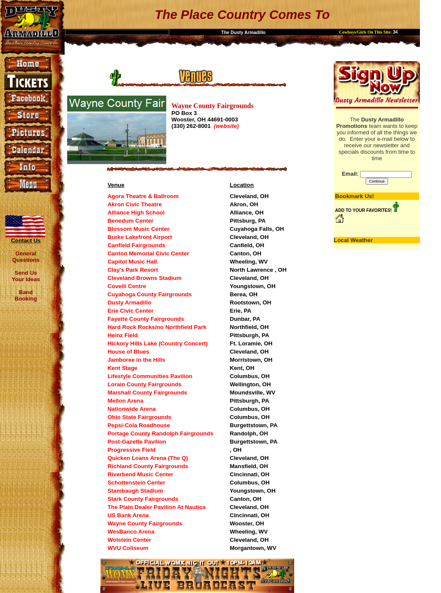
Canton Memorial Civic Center (148, 253)
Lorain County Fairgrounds (145, 384)
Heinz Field (123, 335)
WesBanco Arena (131, 531)
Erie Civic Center (131, 310)
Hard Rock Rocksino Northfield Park (157, 327)
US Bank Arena (128, 515)
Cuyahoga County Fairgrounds (150, 294)
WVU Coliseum (128, 548)
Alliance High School (136, 212)
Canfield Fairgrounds (136, 245)
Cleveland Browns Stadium (145, 278)
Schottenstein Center (136, 482)
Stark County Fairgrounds (143, 499)
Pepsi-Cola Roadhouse (139, 425)
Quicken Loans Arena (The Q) (148, 458)
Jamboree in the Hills (136, 360)
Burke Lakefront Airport (140, 237)
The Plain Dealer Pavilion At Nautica (157, 507)
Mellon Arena (125, 400)
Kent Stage (123, 368)
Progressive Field (131, 450)
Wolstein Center (129, 540)
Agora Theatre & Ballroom (143, 196)
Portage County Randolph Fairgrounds (161, 433)
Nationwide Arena (132, 409)
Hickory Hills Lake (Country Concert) (158, 343)
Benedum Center (131, 220)
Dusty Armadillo (130, 302)
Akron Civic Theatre (135, 204)
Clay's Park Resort (133, 270)
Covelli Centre (127, 286)
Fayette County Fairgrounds (146, 319)
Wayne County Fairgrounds (145, 523)
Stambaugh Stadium (135, 490)
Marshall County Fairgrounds (147, 392)
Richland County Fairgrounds (148, 466)
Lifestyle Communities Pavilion (150, 376)
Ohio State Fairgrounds (139, 417)
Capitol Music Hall (132, 261)
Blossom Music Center (139, 229)
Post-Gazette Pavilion (137, 441)
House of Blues (128, 351)
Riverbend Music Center (141, 474)
